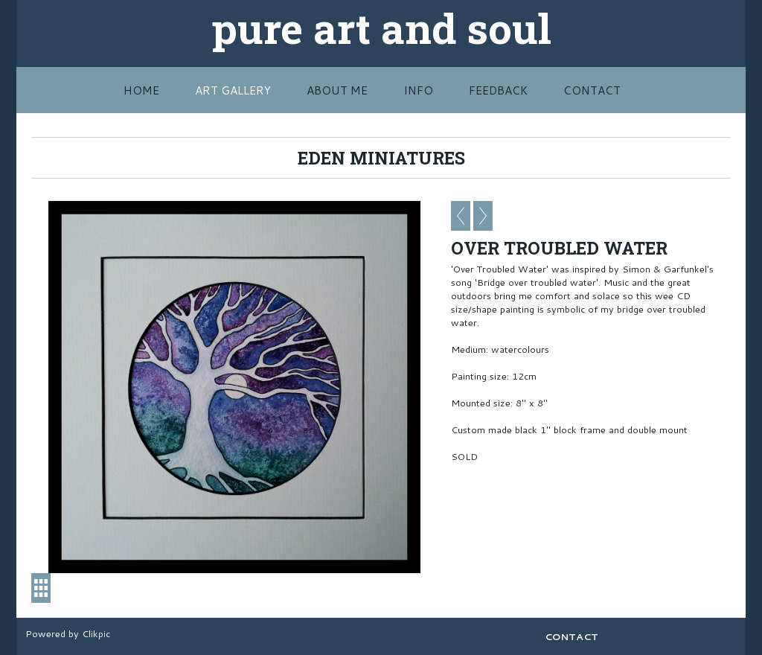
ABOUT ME (337, 90)
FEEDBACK (498, 90)
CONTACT (592, 90)
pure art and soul (381, 27)
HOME (141, 90)
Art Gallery (233, 90)
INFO (418, 90)
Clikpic (96, 633)
